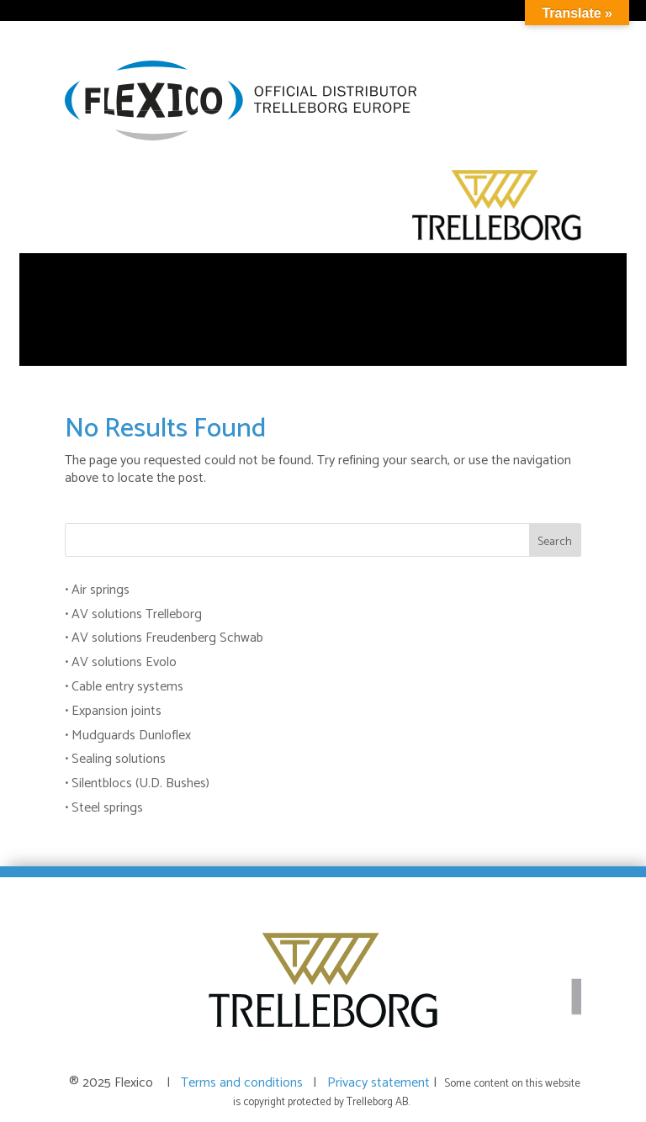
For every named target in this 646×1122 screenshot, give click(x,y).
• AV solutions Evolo (121, 662)
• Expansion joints (113, 711)
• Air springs (97, 590)
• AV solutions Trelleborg (133, 614)
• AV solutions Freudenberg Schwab (164, 638)
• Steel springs (104, 808)
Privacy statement (380, 1083)
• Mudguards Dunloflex (128, 735)
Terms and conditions (245, 1083)
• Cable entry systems (124, 686)
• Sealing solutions (115, 759)
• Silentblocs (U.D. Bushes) (137, 783)
